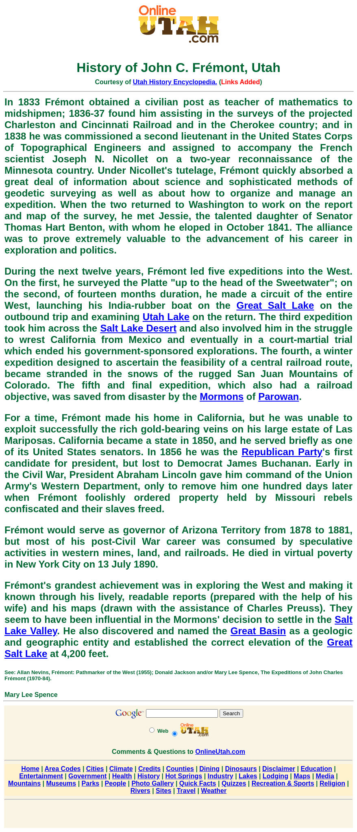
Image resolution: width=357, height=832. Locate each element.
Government (87, 776)
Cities (95, 768)
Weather (213, 790)
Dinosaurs (241, 768)
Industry (220, 776)
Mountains (24, 783)
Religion (332, 783)
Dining (209, 768)
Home (30, 768)
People (115, 783)
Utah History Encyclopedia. (175, 82)
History (148, 776)
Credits (149, 768)
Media (325, 776)
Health (122, 776)
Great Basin (258, 630)
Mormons (222, 396)
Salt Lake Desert (138, 328)
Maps (302, 776)
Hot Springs (183, 776)
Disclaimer (278, 768)
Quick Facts (197, 783)
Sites (163, 790)
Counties (180, 768)
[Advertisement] (178, 815)
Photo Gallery (152, 783)
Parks (91, 783)
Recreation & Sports (283, 783)
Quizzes (234, 783)
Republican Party (282, 451)
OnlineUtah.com (220, 751)
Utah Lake (166, 316)
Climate (121, 768)
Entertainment (41, 776)
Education (316, 768)
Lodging (275, 776)
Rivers (140, 790)
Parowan (278, 396)
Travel (186, 790)
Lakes (248, 776)
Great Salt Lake (275, 305)
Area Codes (63, 768)
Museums (61, 783)
